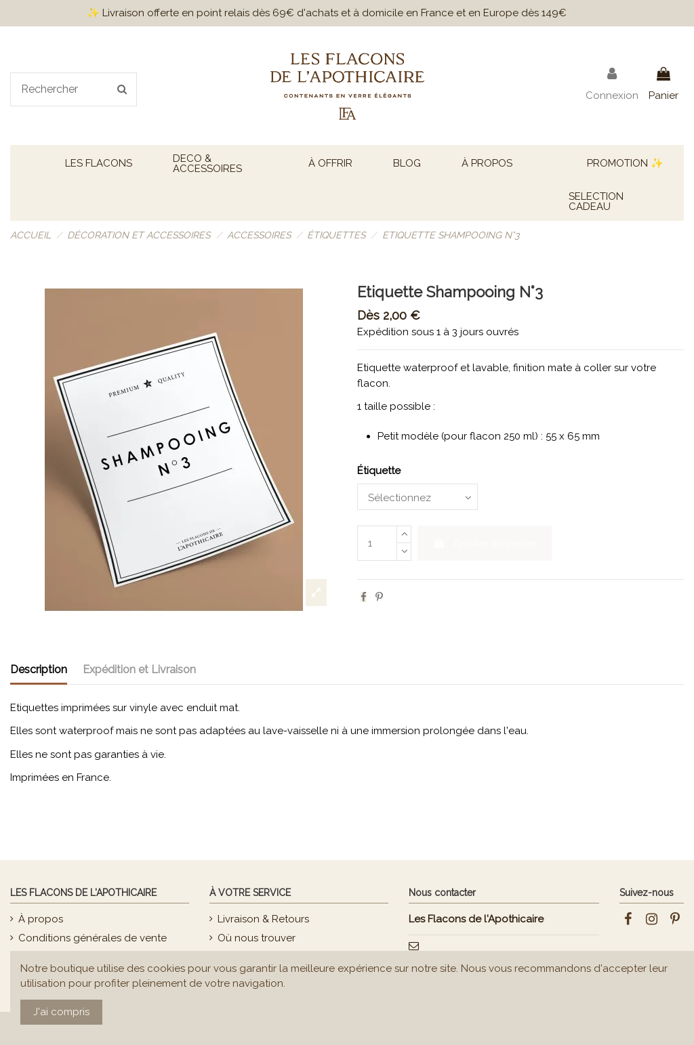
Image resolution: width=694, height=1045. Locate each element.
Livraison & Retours (263, 919)
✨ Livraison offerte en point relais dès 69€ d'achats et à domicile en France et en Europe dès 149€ (327, 13)
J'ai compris (61, 1012)
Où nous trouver (256, 938)
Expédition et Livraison (139, 669)
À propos (40, 919)
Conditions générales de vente (92, 938)
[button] (98, 164)
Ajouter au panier (485, 543)
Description (38, 669)
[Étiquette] (417, 497)
